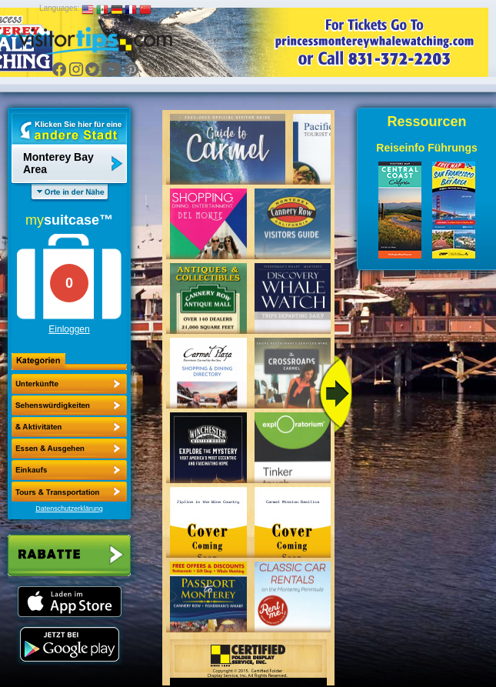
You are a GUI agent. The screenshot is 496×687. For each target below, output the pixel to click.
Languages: (59, 8)
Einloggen (68, 329)
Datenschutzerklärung (69, 508)
